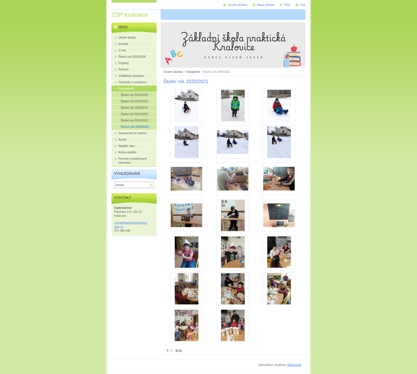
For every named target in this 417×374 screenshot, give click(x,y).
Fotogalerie (193, 71)
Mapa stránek (265, 4)
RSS (287, 4)
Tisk (302, 4)
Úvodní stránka (173, 71)
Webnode (294, 365)
